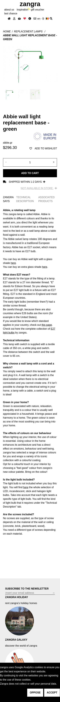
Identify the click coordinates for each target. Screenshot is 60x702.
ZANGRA (30, 3)
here (25, 487)
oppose (35, 692)
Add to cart (30, 173)
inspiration (22, 9)
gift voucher (37, 9)
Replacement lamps (28, 31)
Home (7, 31)
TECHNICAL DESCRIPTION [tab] (25, 199)
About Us (9, 9)
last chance (10, 13)
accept (52, 692)
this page (46, 325)
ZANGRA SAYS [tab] (8, 199)
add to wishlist (43, 148)
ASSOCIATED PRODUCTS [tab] (46, 199)
